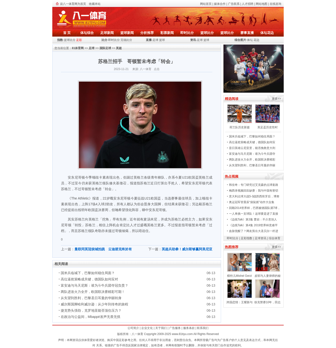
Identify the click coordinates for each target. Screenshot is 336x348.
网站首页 (206, 4)
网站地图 (261, 4)
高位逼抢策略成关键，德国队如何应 (252, 142)
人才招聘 (247, 4)
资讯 (193, 40)
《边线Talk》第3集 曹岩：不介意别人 (253, 219)
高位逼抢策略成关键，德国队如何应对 (89, 279)
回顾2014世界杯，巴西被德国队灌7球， (254, 208)
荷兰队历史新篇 (239, 127)
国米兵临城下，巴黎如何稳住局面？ (88, 273)
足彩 (79, 40)
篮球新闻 (127, 33)
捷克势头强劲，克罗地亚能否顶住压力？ (91, 310)
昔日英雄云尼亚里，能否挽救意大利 (252, 148)
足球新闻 (107, 33)
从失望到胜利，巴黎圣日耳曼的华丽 (252, 165)
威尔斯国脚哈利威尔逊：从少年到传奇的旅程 (94, 304)
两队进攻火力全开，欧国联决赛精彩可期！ (93, 292)
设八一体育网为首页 (73, 4)
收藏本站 (95, 4)
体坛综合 (87, 33)
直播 (149, 40)
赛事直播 (247, 33)
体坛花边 (267, 33)
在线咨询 (275, 4)
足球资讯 (260, 238)
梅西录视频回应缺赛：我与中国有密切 (253, 190)
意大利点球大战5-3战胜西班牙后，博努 (254, 196)
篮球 (162, 40)
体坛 (250, 40)
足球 (155, 40)
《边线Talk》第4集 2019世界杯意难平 (253, 225)
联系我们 (202, 328)
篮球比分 (207, 33)
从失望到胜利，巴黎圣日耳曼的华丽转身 (91, 298)
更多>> (276, 98)
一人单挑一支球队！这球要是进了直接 (253, 213)
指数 (60, 40)
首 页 (67, 33)
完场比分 (126, 40)
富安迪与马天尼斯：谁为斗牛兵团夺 (252, 153)
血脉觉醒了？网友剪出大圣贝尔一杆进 (253, 231)
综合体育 (274, 238)
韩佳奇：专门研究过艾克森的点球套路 (253, 185)
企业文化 (147, 328)
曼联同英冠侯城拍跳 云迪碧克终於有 (103, 249)
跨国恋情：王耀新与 (240, 302)
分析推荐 (147, 33)
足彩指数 (246, 238)
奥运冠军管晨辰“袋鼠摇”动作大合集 (251, 202)
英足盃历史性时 (267, 127)
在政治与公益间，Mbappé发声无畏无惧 (90, 317)
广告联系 (234, 4)
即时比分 (187, 33)
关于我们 (161, 328)
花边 (256, 40)
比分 (104, 40)
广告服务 (175, 328)
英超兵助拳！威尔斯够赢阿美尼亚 (187, 249)
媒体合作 (220, 4)
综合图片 (240, 40)
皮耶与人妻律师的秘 (268, 275)
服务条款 (189, 328)
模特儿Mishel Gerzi (239, 275)
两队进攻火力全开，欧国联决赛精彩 (252, 159)
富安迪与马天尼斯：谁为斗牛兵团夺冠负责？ (94, 285)
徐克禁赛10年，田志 (267, 302)
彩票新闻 (167, 33)
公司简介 (133, 328)
